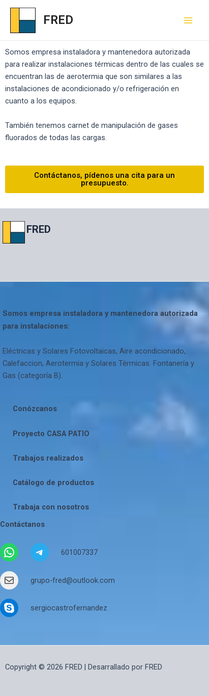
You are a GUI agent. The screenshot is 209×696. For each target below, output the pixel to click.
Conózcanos (35, 408)
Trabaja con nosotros (51, 507)
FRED (58, 20)
